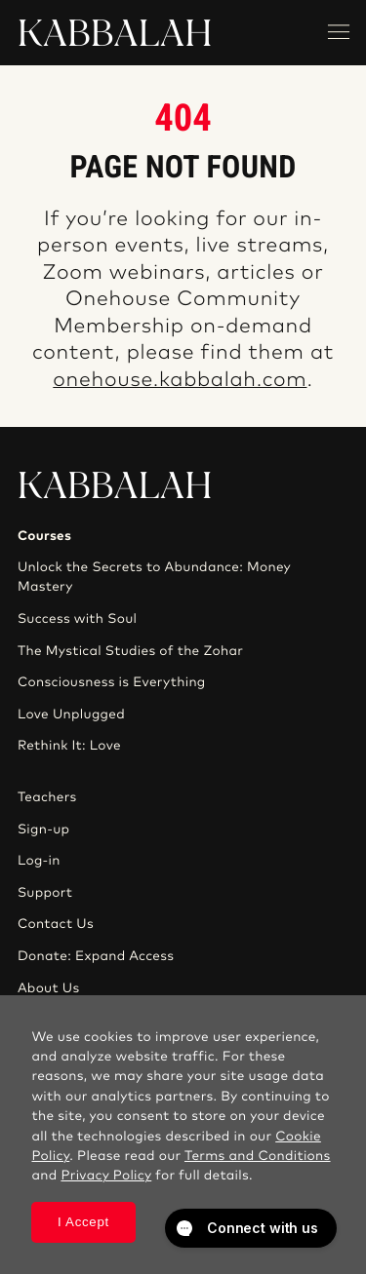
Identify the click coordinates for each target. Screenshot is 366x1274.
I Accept (83, 1222)
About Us (49, 988)
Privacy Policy (106, 1175)
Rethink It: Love (69, 746)
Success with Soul (77, 619)
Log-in (39, 861)
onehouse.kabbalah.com (179, 380)
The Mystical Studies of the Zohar (130, 651)
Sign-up (43, 829)
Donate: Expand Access (96, 956)
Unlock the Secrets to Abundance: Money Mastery (154, 577)
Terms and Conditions (257, 1156)
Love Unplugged (71, 714)
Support (45, 893)
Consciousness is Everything (112, 682)
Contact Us (56, 924)
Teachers (47, 797)
